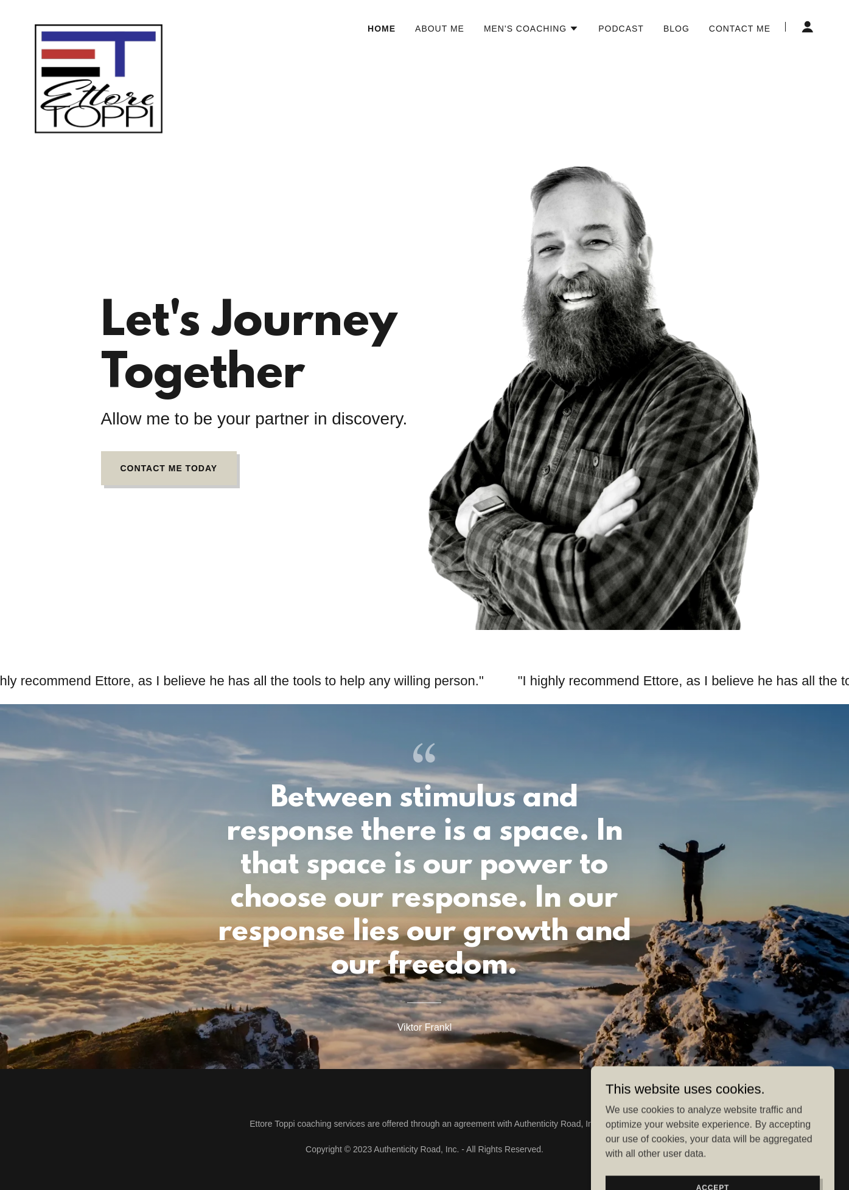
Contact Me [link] (739, 28)
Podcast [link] (621, 28)
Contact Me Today (169, 468)
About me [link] (439, 28)
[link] (98, 24)
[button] (531, 28)
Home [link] (382, 28)
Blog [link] (676, 28)
